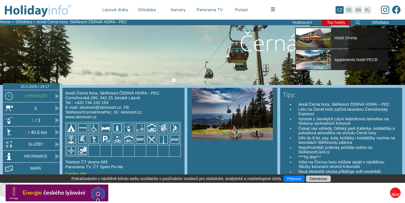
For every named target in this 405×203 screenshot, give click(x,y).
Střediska (23, 22)
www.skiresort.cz (81, 116)
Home (5, 22)
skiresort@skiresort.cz (100, 107)
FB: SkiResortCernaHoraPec (97, 109)
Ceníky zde (75, 173)
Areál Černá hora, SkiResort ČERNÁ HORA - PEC (82, 22)
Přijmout (294, 179)
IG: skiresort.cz (128, 112)
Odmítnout (318, 179)
